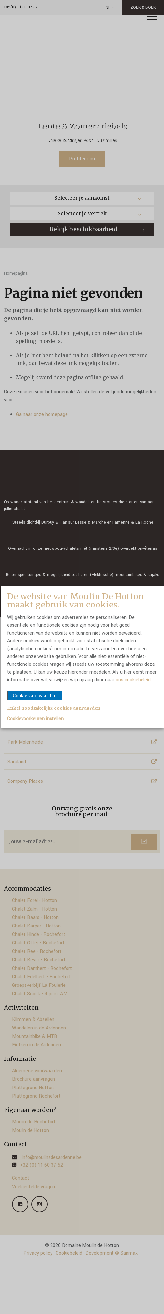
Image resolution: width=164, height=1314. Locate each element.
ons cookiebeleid (133, 680)
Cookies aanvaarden (35, 696)
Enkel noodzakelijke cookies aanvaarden (53, 708)
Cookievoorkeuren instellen (35, 719)
